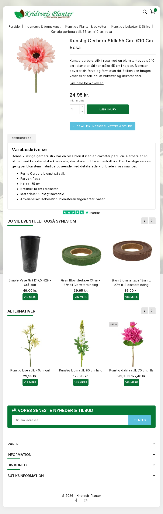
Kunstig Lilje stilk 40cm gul (30, 371)
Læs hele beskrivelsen (87, 83)
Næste (152, 221)
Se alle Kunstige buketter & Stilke (102, 126)
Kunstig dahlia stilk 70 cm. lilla (131, 371)
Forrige (144, 221)
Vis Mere (30, 297)
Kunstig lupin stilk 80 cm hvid (81, 371)
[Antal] (75, 109)
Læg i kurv (108, 109)
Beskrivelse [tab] (23, 138)
